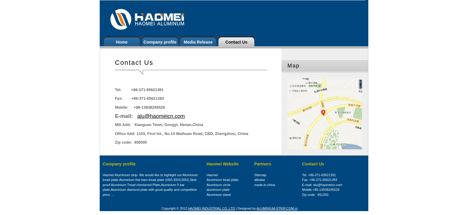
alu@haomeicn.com (161, 116)
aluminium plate (218, 189)
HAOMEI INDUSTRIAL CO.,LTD (211, 208)
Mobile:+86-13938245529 (320, 189)
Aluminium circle (218, 185)
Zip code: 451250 (315, 194)
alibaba (259, 180)
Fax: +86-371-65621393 (319, 180)
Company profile (160, 42)
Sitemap (260, 175)
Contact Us (236, 42)
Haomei (212, 175)
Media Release (198, 42)
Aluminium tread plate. (223, 180)
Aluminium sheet (219, 194)
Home (122, 42)
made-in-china (264, 185)
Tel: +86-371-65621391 (319, 175)
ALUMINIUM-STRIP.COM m (277, 208)
